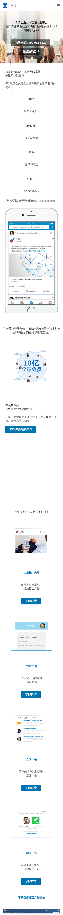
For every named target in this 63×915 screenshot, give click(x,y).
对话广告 (31, 666)
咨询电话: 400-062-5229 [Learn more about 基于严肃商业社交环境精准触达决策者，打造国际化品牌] (30, 42)
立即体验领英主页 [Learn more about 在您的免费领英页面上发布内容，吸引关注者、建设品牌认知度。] (20, 429)
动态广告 (31, 853)
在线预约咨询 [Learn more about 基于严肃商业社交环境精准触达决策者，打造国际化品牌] (30, 51)
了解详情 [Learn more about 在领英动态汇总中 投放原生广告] (31, 601)
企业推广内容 (32, 572)
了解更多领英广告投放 (31, 897)
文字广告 (31, 759)
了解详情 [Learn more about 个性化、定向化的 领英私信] (31, 694)
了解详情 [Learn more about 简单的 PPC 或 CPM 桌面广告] (31, 788)
